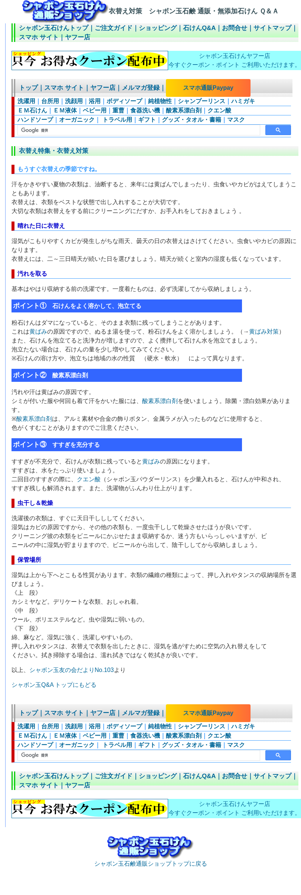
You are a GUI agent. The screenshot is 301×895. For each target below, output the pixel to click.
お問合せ (234, 28)
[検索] (138, 130)
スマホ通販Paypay (208, 88)
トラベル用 (116, 120)
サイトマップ (272, 28)
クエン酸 (219, 110)
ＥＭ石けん (32, 110)
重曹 (118, 110)
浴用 (95, 101)
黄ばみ (38, 331)
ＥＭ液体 (65, 110)
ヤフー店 (77, 37)
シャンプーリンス (201, 101)
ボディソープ (124, 101)
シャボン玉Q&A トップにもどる (54, 685)
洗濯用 (26, 101)
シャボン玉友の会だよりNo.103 (71, 670)
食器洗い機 (145, 110)
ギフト (147, 120)
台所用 (50, 101)
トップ (28, 87)
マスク (236, 120)
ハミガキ (243, 101)
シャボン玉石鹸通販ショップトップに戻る (150, 860)
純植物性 (160, 101)
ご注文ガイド (113, 28)
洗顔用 (74, 101)
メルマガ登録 (141, 87)
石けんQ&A (199, 28)
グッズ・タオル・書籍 (191, 120)
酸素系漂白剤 (184, 110)
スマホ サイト (39, 37)
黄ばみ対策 (264, 331)
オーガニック (77, 120)
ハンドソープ (35, 120)
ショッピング (158, 28)
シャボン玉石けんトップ (53, 28)
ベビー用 (95, 110)
